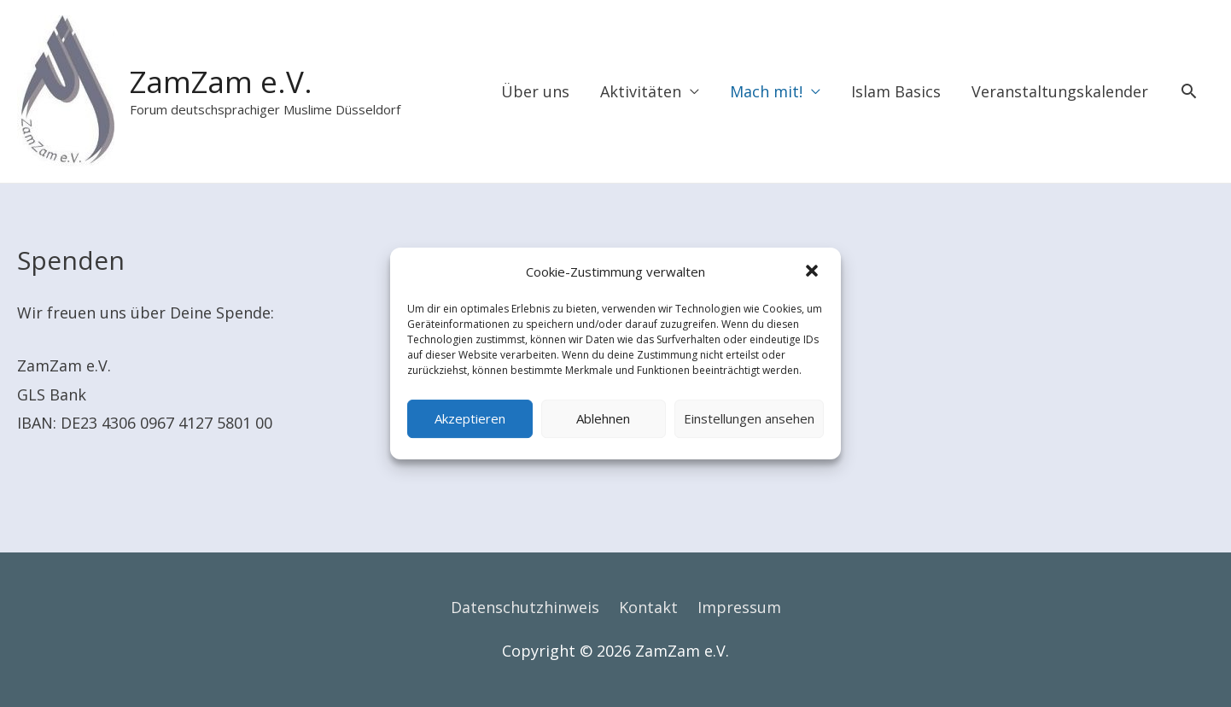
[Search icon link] (1189, 91)
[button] (813, 272)
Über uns (535, 91)
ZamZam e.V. (221, 81)
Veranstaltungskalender (1059, 91)
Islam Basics (896, 91)
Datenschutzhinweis (525, 607)
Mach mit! (766, 91)
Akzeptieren (470, 418)
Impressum (739, 607)
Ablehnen (603, 418)
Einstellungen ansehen (749, 418)
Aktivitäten (640, 91)
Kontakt (648, 607)
